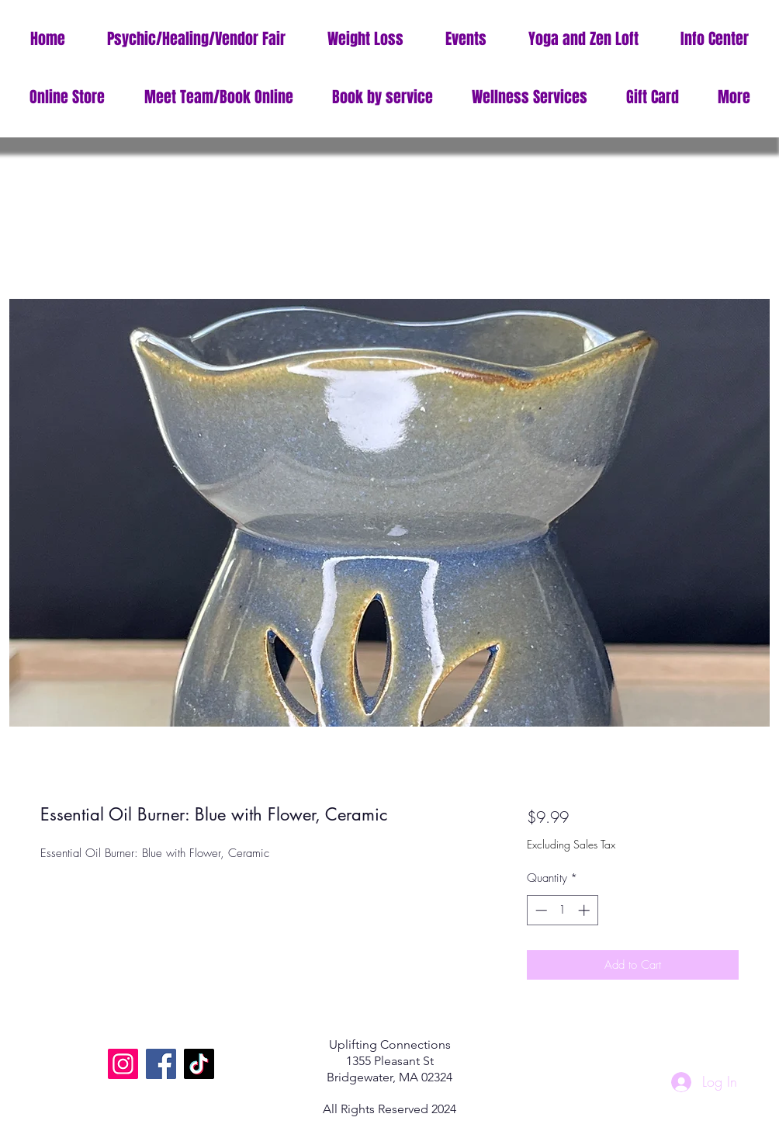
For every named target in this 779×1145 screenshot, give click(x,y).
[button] (715, 39)
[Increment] (585, 910)
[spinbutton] (562, 910)
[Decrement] (539, 910)
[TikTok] (199, 1064)
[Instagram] (123, 1064)
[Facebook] (161, 1064)
